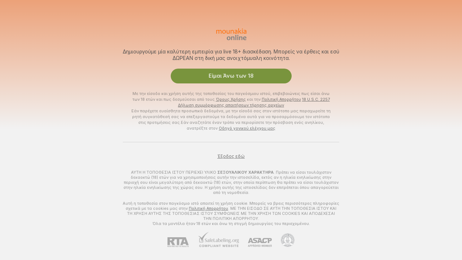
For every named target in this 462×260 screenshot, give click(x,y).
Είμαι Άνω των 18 (231, 76)
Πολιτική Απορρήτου (281, 99)
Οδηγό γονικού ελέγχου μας (247, 128)
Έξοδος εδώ (231, 156)
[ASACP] (255, 242)
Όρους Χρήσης (231, 99)
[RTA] (182, 242)
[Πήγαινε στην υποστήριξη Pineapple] (283, 240)
